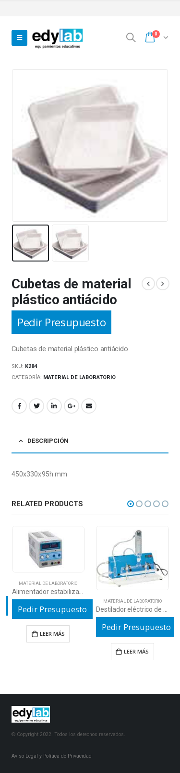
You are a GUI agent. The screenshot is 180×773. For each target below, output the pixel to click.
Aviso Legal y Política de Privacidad (52, 756)
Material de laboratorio (79, 377)
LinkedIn (54, 406)
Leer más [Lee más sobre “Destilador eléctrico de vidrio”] (136, 651)
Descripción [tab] (48, 440)
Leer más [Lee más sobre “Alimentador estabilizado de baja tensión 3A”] (52, 633)
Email (88, 406)
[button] (130, 504)
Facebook (19, 406)
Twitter (36, 406)
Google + (71, 406)
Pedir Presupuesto (61, 322)
